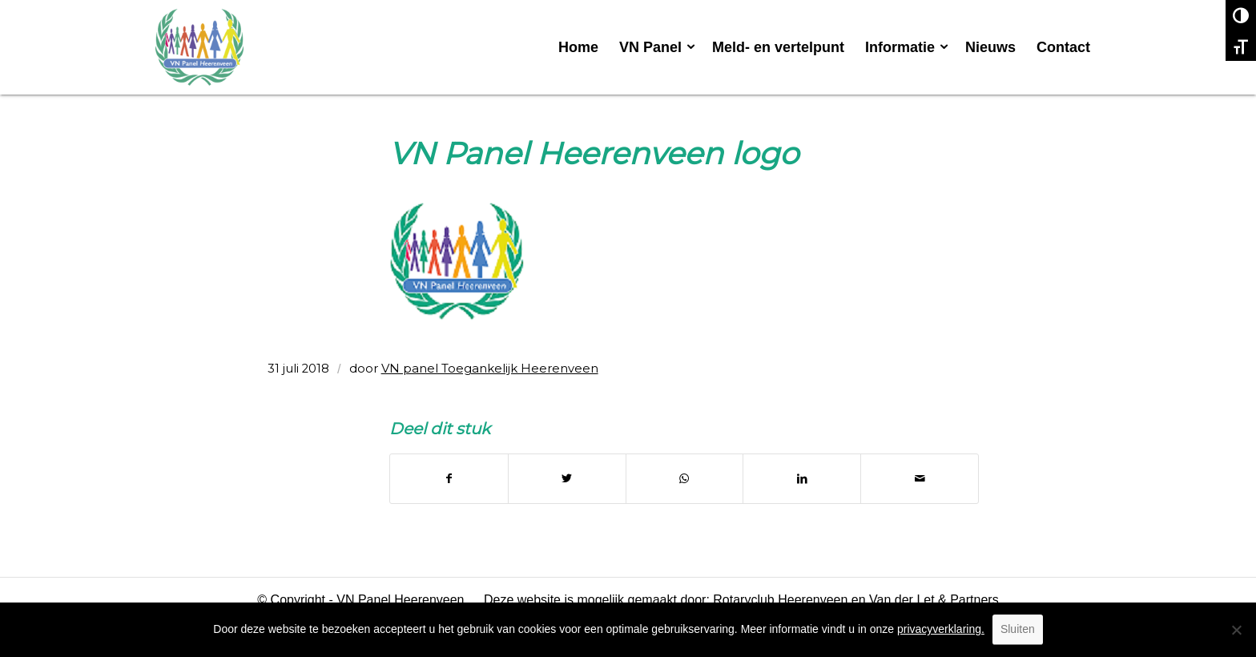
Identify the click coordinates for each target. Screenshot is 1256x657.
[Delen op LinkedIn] (801, 478)
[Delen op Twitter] (567, 478)
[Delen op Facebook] (449, 478)
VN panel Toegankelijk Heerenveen (489, 368)
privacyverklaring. (940, 629)
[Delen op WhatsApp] (684, 478)
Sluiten (1017, 629)
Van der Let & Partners (934, 600)
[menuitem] (578, 47)
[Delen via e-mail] (919, 478)
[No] (1236, 630)
